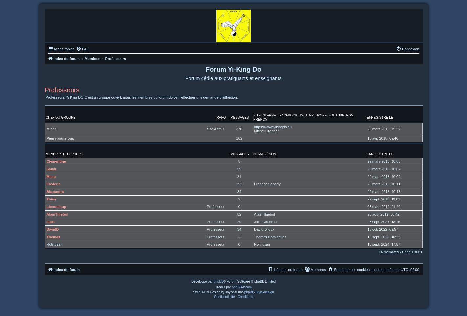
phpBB (218, 281)
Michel (52, 129)
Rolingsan (55, 244)
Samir (52, 169)
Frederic (54, 184)
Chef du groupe (60, 117)
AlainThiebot (58, 214)
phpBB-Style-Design (259, 292)
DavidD (53, 229)
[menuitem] (82, 49)
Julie (51, 222)
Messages (239, 117)
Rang (221, 117)
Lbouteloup (56, 207)
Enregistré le (380, 117)
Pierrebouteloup (60, 138)
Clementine (56, 161)
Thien (51, 199)
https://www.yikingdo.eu (273, 127)
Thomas (53, 237)
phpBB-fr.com (242, 287)
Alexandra (55, 192)
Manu (51, 177)
